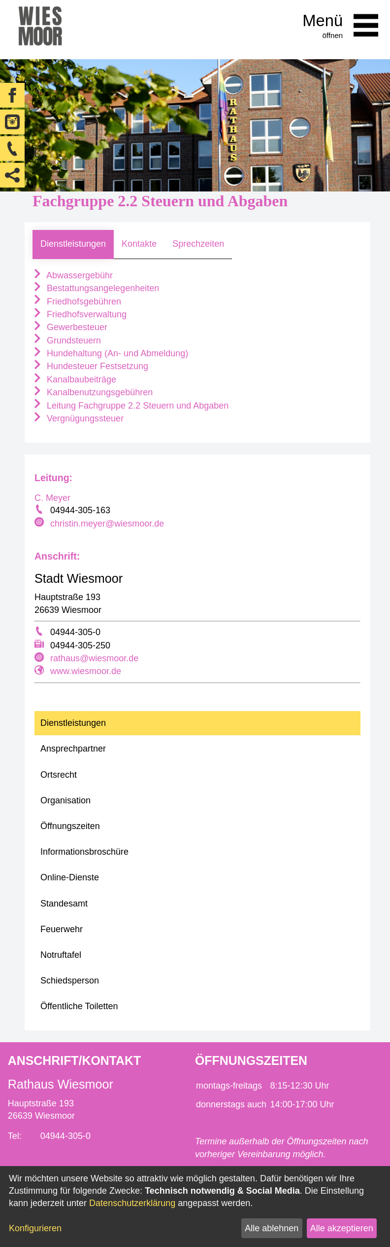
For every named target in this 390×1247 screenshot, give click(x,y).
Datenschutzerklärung (132, 1203)
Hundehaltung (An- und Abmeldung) (110, 353)
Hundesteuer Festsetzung (90, 366)
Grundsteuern (66, 340)
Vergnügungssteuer (78, 418)
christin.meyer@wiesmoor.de (107, 524)
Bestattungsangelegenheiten (95, 288)
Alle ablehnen (271, 1228)
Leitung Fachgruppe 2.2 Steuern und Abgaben (130, 406)
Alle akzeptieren (341, 1228)
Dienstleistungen (73, 244)
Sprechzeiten (198, 244)
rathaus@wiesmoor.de (94, 658)
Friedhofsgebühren (76, 301)
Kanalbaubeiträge (74, 379)
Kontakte (139, 244)
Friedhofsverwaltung (79, 314)
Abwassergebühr (72, 275)
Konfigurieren (35, 1228)
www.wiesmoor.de (85, 671)
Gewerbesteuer (69, 327)
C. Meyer (52, 498)
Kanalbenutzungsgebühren (92, 392)
